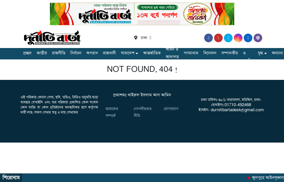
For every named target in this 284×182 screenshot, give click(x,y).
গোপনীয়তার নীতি (143, 112)
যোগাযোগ (171, 108)
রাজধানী (109, 53)
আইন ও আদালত (172, 53)
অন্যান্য (277, 53)
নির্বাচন (75, 53)
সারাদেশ (127, 53)
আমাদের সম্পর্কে (112, 112)
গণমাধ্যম (191, 53)
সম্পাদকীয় (229, 53)
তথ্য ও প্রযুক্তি (248, 53)
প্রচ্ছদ (27, 53)
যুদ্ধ (260, 53)
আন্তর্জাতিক (152, 53)
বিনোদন (209, 53)
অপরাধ (92, 53)
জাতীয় (42, 53)
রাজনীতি (58, 53)
